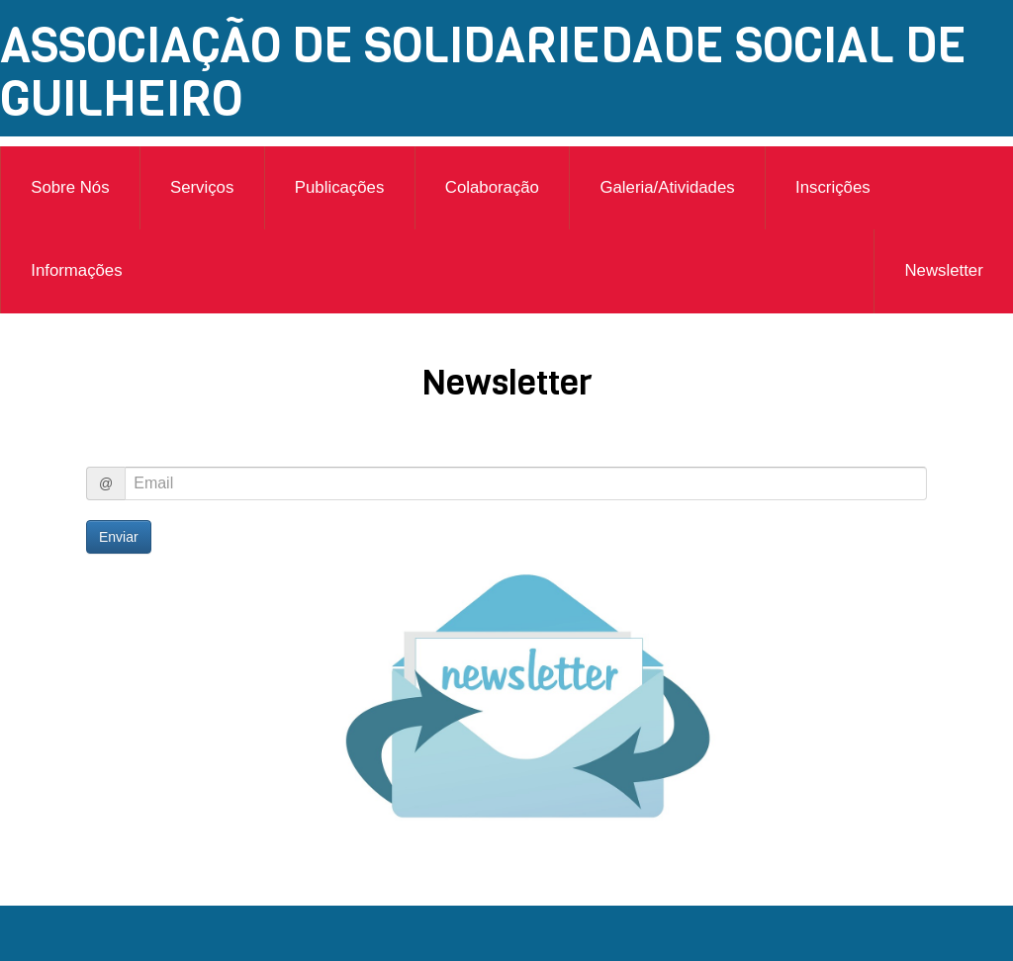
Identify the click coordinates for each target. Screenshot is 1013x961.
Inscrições (833, 187)
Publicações (340, 187)
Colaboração (492, 187)
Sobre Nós (70, 187)
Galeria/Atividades (666, 187)
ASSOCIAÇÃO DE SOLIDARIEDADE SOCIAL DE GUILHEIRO (483, 72)
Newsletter (943, 270)
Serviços (201, 187)
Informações (76, 270)
